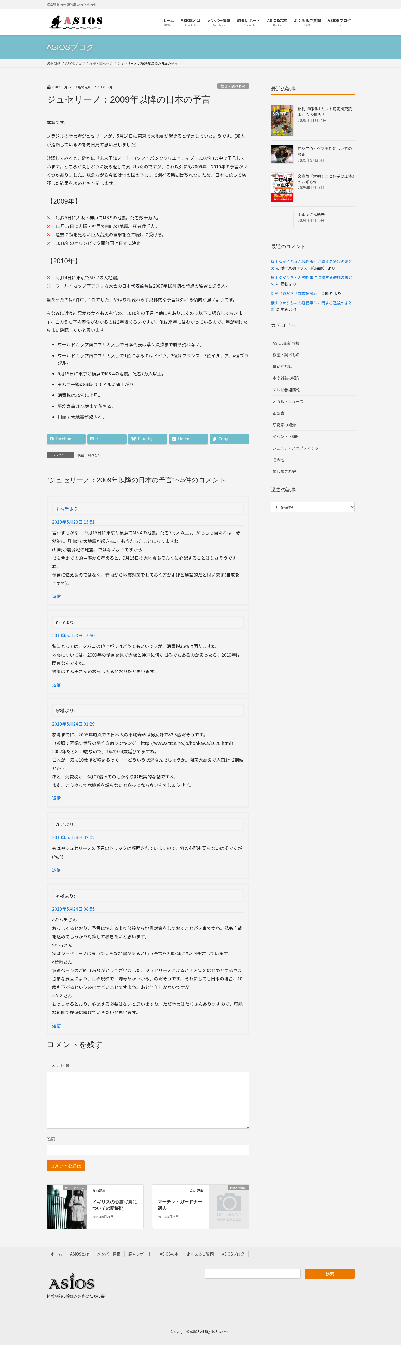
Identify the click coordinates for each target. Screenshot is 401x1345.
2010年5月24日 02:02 (73, 837)
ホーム (56, 1254)
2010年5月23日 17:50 (73, 635)
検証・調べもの (233, 86)
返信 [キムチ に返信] (56, 596)
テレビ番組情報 (286, 390)
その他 (278, 459)
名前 (51, 1138)
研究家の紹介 (284, 424)
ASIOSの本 (169, 1254)
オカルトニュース (288, 401)
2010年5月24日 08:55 (73, 908)
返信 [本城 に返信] (56, 1025)
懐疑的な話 (282, 366)
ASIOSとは (79, 1254)
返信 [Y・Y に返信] (56, 684)
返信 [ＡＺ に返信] (56, 869)
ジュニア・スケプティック (296, 448)
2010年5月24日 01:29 (73, 723)
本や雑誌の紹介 (286, 378)
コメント (58, 1065)
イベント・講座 (286, 436)
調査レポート (140, 1254)
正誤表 (278, 413)
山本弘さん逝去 (311, 214)
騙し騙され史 (284, 471)
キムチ (62, 508)
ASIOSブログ (233, 1254)
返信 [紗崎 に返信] (56, 798)
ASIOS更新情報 (286, 343)
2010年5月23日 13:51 (73, 521)
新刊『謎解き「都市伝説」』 (295, 293)
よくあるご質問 (200, 1254)
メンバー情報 (108, 1254)
